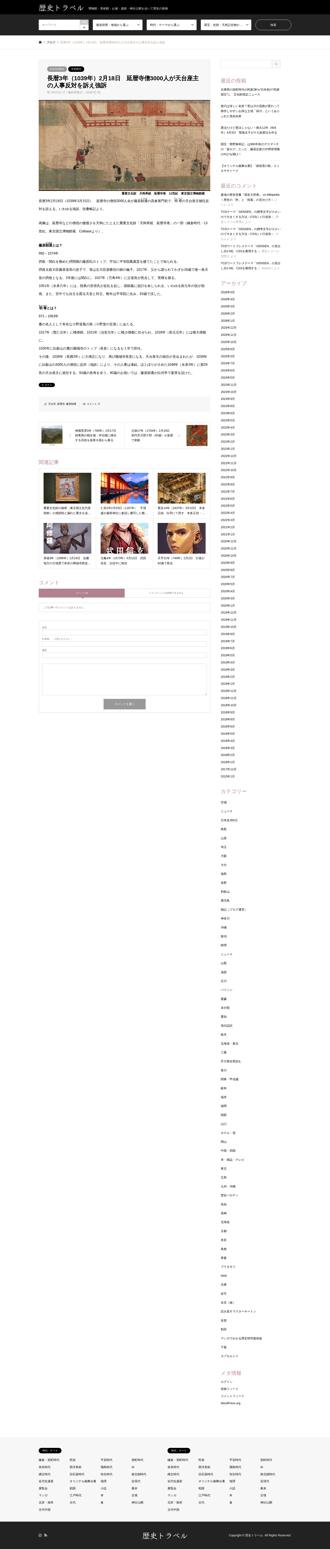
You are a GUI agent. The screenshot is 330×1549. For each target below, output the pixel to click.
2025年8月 (228, 349)
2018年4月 (228, 740)
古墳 (134, 1495)
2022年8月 (228, 484)
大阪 (224, 856)
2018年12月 (229, 691)
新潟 (224, 936)
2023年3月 (228, 434)
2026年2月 (228, 313)
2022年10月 (229, 470)
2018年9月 (228, 712)
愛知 (224, 1016)
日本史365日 (57, 69)
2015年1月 (228, 776)
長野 (224, 882)
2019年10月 (229, 626)
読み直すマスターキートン (238, 1311)
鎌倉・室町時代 (49, 1460)
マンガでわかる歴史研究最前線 (241, 1338)
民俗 (73, 1460)
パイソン (227, 990)
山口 (224, 1124)
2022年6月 (228, 498)
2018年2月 (228, 755)
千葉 (224, 1347)
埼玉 (224, 847)
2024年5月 (228, 377)
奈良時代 (45, 1467)
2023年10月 (229, 392)
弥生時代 (106, 1474)
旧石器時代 (77, 1474)
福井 (224, 1097)
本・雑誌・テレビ (232, 1159)
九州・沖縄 (228, 1186)
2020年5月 (228, 584)
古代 (73, 1502)
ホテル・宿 (228, 1133)
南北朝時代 (139, 1474)
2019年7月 (228, 641)
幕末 (134, 1488)
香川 (224, 1070)
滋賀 (224, 972)
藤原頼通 (71, 403)
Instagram (40, 1535)
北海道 (225, 1222)
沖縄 (224, 927)
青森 (224, 1258)
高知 (224, 1204)
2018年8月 (228, 719)
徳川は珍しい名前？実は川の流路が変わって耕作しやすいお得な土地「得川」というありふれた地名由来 (250, 111)
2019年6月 (228, 648)
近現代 (136, 1481)
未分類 (225, 1007)
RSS (45, 1535)
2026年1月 (228, 320)
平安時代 (76, 69)
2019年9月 (228, 634)
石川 (224, 981)
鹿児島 (225, 900)
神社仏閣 (137, 1502)
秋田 (224, 1329)
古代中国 (45, 1509)
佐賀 (224, 1320)
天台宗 (52, 403)
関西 (224, 1115)
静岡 (224, 945)
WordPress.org (230, 1403)
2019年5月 (228, 655)
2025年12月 (229, 327)
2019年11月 (229, 619)
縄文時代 (45, 1474)
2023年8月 (228, 406)
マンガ (43, 1495)
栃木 (224, 1034)
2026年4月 (228, 299)
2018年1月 (228, 762)
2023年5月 (228, 420)
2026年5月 (228, 292)
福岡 (224, 1106)
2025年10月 (229, 342)
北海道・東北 (229, 1043)
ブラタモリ (228, 1266)
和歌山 (225, 891)
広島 (224, 1177)
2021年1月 (228, 534)
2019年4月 (228, 662)
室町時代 (137, 1460)
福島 (224, 873)
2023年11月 (229, 384)
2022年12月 (229, 456)
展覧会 (43, 1488)
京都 (224, 1231)
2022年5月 (228, 505)
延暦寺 (61, 403)
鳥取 (224, 829)
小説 (103, 1488)
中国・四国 (228, 1150)
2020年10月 (229, 555)
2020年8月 (228, 570)
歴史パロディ (229, 1195)
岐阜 (224, 1088)
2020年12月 (229, 541)
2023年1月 (228, 448)
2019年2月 (228, 676)
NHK (224, 1275)
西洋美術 (75, 1467)
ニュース (227, 811)
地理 (103, 1481)
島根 (224, 1249)
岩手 (224, 1293)
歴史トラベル (165, 1535)
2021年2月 (228, 527)
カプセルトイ (229, 1356)
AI (133, 1467)
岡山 (224, 1141)
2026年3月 (228, 306)
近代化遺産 (46, 1481)
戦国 (73, 1488)
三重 (224, 1052)
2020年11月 (229, 548)
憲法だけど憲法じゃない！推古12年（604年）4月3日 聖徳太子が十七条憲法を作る (249, 130)
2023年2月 (228, 441)
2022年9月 (228, 477)
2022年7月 (228, 491)
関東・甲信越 (229, 1079)
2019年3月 (228, 669)
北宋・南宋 (46, 1502)
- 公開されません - (57, 639)
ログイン (227, 1381)
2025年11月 (229, 334)
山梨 (224, 963)
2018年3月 (228, 748)
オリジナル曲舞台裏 (83, 1481)
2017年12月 (229, 769)
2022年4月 (228, 513)
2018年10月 (229, 705)
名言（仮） (228, 1302)
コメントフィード (232, 1396)
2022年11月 (229, 463)
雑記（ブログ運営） (234, 909)
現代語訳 (227, 1025)
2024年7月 (228, 363)
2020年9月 (228, 562)
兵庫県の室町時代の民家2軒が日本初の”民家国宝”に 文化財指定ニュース (250, 92)
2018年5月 (228, 733)
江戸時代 (75, 1495)
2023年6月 (228, 413)
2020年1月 (228, 605)
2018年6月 (228, 726)
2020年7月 (228, 577)
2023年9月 (228, 399)
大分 (224, 865)
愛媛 (224, 999)
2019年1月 (228, 683)
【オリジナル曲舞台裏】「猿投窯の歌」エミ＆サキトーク (250, 168)
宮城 (224, 802)
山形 (224, 838)
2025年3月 (228, 356)
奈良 (224, 1240)
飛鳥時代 (106, 1467)
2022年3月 (228, 520)
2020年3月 (228, 598)
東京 (224, 1168)
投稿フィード (229, 1389)
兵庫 (224, 1284)
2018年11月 (229, 698)
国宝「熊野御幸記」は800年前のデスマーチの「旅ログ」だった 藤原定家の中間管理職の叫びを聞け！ (250, 149)
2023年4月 (228, 427)
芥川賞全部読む (231, 1061)
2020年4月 (228, 591)
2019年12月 (229, 612)
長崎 (224, 1213)
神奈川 (225, 918)
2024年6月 (228, 370)
